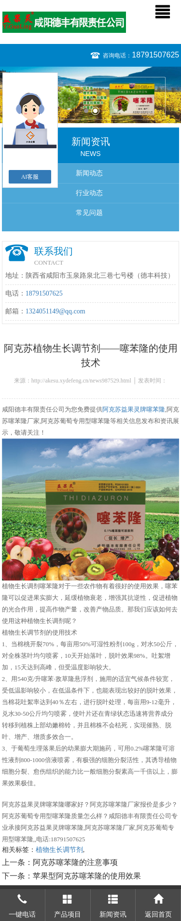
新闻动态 (89, 173)
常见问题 (89, 212)
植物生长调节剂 (59, 849)
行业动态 (89, 193)
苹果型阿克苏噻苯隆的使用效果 (87, 876)
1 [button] (86, 111)
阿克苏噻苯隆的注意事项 (75, 862)
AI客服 (30, 176)
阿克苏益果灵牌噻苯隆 (133, 409)
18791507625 (155, 55)
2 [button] (95, 111)
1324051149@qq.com (55, 311)
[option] (90, 95)
